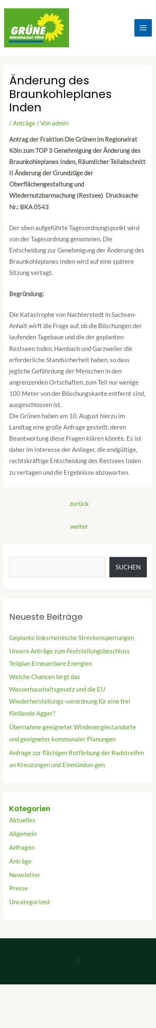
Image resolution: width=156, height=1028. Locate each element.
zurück (79, 503)
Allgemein (23, 833)
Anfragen (22, 847)
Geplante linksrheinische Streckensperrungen (71, 637)
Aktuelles (22, 820)
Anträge (24, 123)
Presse (18, 888)
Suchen (128, 567)
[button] (78, 961)
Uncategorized (29, 901)
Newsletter (24, 874)
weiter (79, 526)
